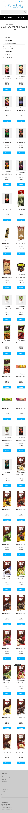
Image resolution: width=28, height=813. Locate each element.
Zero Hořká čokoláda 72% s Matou (7, 142)
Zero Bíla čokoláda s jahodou (7, 209)
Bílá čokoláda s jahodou (21, 683)
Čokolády (11, 24)
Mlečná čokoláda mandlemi (7, 309)
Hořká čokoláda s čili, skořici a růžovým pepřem (21, 509)
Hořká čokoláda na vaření (7, 277)
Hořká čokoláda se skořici (7, 343)
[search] (25, 12)
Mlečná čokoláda (21, 309)
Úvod (7, 24)
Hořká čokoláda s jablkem (21, 648)
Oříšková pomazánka (21, 277)
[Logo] (14, 5)
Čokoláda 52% (7, 752)
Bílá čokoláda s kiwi (21, 579)
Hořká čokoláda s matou (7, 408)
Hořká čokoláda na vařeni (7, 243)
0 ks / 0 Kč (24, 2)
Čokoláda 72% (21, 717)
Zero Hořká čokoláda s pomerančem (7, 174)
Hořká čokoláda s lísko (7, 376)
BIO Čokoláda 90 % (7, 110)
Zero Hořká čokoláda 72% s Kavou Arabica (21, 142)
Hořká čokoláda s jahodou (7, 648)
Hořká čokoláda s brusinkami (21, 440)
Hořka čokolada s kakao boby (7, 613)
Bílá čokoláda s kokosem (21, 475)
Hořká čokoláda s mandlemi (7, 475)
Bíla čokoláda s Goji (21, 752)
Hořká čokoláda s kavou (21, 613)
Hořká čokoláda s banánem (7, 717)
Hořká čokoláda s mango (21, 544)
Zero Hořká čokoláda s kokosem (21, 175)
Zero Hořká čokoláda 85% (21, 110)
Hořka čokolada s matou (7, 544)
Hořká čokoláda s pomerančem (21, 376)
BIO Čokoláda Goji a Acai (7, 78)
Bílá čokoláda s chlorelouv (7, 683)
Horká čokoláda (21, 209)
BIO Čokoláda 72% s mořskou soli (21, 78)
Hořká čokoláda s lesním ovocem (21, 343)
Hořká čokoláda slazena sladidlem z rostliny (7, 440)
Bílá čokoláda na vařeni (21, 243)
